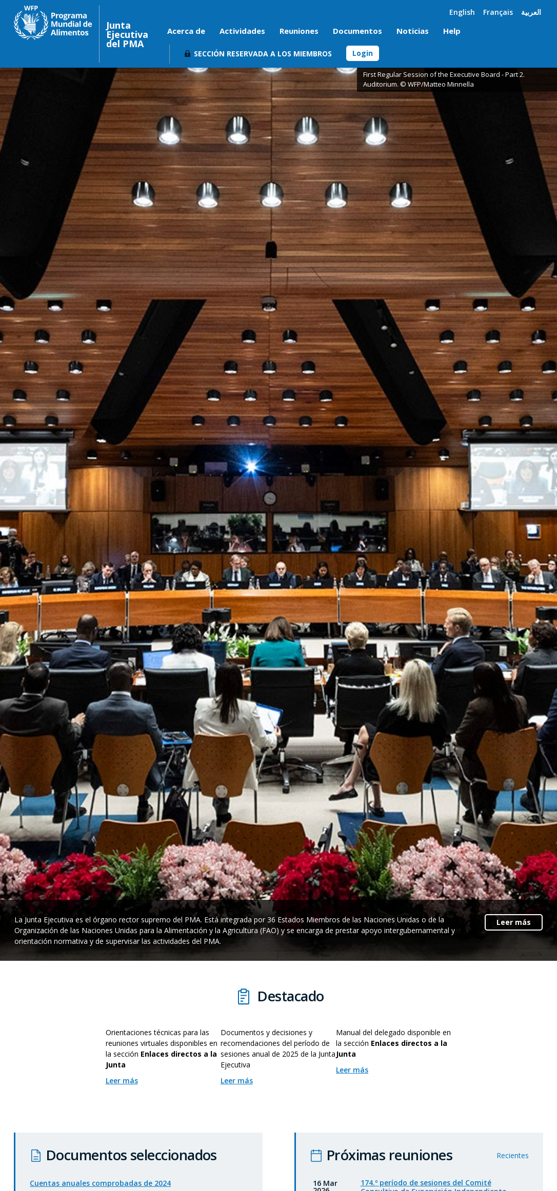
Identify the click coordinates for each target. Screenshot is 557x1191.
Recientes (512, 1166)
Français (498, 12)
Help (452, 31)
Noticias (412, 31)
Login (362, 53)
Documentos (357, 31)
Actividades (242, 31)
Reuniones (299, 31)
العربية (531, 12)
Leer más (513, 922)
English (462, 12)
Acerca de (186, 31)
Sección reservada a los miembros (263, 53)
